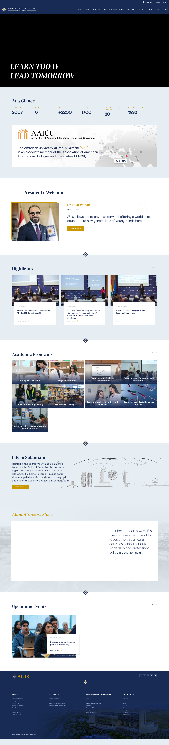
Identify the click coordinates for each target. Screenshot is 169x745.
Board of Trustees (18, 717)
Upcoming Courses (93, 717)
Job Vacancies (128, 720)
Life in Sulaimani (18, 720)
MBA (50, 702)
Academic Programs (56, 700)
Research (130, 9)
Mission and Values (19, 708)
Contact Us (127, 717)
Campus (15, 714)
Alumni (125, 702)
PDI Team (89, 708)
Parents (125, 708)
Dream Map (148, 2)
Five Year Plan (17, 705)
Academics (96, 9)
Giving (148, 9)
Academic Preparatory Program (60, 705)
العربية (165, 2)
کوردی (158, 2)
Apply (87, 9)
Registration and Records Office (61, 708)
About (79, 9)
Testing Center (91, 714)
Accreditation (17, 711)
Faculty (157, 9)
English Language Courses (95, 705)
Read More (76, 228)
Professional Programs (94, 711)
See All (153, 269)
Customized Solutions (94, 702)
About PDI (89, 700)
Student (140, 9)
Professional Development (113, 9)
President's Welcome (20, 700)
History (14, 702)
